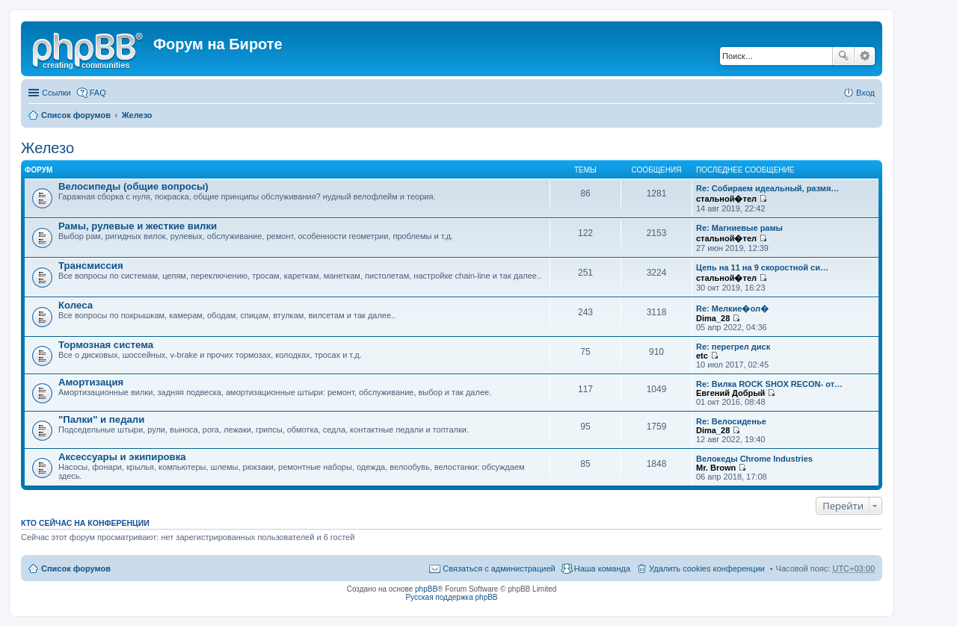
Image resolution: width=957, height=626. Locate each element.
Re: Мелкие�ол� (732, 308)
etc (702, 355)
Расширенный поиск (865, 56)
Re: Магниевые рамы (739, 227)
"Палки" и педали (101, 419)
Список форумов (76, 115)
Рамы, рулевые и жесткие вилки (137, 226)
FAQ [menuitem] (98, 92)
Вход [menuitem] (865, 92)
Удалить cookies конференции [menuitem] (707, 568)
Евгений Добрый (730, 392)
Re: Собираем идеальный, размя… (767, 188)
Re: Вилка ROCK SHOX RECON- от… (769, 383)
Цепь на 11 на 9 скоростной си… (762, 267)
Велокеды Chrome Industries (754, 458)
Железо (137, 115)
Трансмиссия (90, 265)
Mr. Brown (716, 467)
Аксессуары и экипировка (122, 456)
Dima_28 (713, 318)
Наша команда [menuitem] (602, 568)
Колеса (75, 305)
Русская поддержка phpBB (451, 597)
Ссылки (56, 92)
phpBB (426, 589)
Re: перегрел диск (733, 346)
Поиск (843, 56)
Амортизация (90, 382)
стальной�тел (726, 198)
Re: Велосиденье (731, 421)
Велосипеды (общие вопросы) (133, 186)
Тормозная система (105, 344)
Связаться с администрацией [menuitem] (499, 568)
